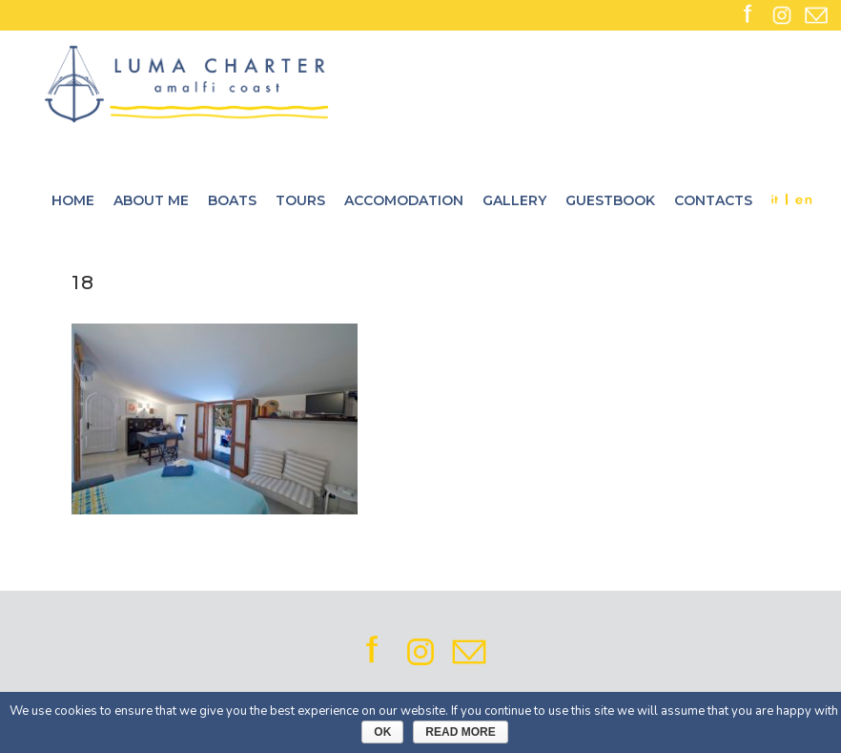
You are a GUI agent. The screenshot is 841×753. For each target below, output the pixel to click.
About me (151, 200)
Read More (460, 732)
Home (72, 200)
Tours (300, 200)
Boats (232, 200)
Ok (382, 732)
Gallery (514, 200)
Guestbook (610, 200)
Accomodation (403, 200)
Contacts (713, 200)
